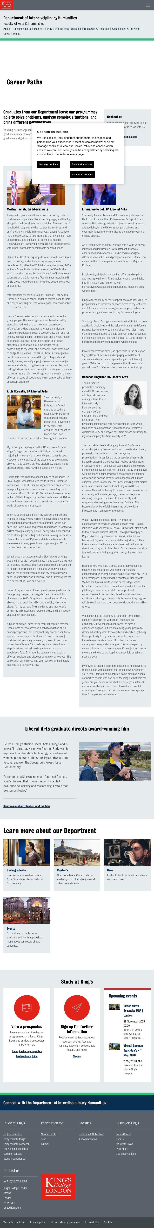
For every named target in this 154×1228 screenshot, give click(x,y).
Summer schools (12, 1153)
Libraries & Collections (91, 1134)
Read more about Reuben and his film (26, 806)
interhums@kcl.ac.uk (125, 137)
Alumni (45, 1144)
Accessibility (92, 1222)
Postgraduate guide (26, 1056)
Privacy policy (37, 1222)
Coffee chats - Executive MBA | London (133, 1011)
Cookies (108, 1222)
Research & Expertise (96, 29)
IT (80, 1144)
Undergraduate (22, 29)
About (6, 29)
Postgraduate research (16, 1144)
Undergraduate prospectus (27, 1051)
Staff (43, 1139)
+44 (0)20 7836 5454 (15, 1181)
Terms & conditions (14, 1222)
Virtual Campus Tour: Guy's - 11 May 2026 (133, 1050)
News (6, 33)
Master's (39, 29)
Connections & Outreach (126, 29)
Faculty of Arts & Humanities (23, 23)
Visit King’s (122, 1149)
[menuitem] (8, 29)
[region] (78, 153)
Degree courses (12, 1134)
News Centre (123, 1134)
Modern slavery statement (65, 1222)
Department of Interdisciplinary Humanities (40, 17)
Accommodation (88, 1139)
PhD (49, 29)
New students (48, 1134)
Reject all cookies (82, 164)
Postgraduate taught (14, 1139)
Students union (124, 1144)
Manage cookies (48, 164)
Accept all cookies (82, 174)
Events (16, 33)
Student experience (14, 1158)
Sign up (77, 1056)
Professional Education (68, 29)
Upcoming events (123, 996)
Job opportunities (126, 1153)
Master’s (62, 870)
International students (15, 1149)
